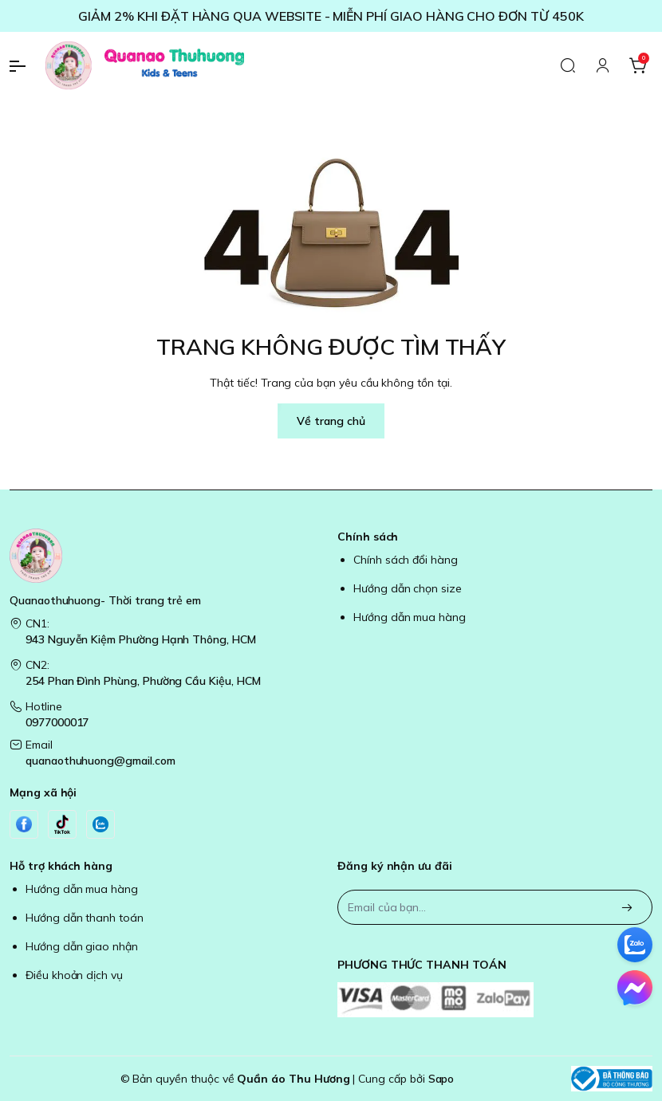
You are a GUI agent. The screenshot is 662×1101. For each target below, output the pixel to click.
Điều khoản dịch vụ (74, 975)
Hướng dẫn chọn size (407, 588)
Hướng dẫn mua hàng (409, 617)
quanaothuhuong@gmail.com (100, 760)
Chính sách (367, 536)
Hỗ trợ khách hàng (61, 866)
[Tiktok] (62, 824)
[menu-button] (24, 66)
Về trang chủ (330, 421)
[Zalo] (100, 824)
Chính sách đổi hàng (405, 559)
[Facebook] (24, 824)
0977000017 (57, 722)
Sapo (441, 1079)
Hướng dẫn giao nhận (82, 946)
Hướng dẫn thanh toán (85, 917)
